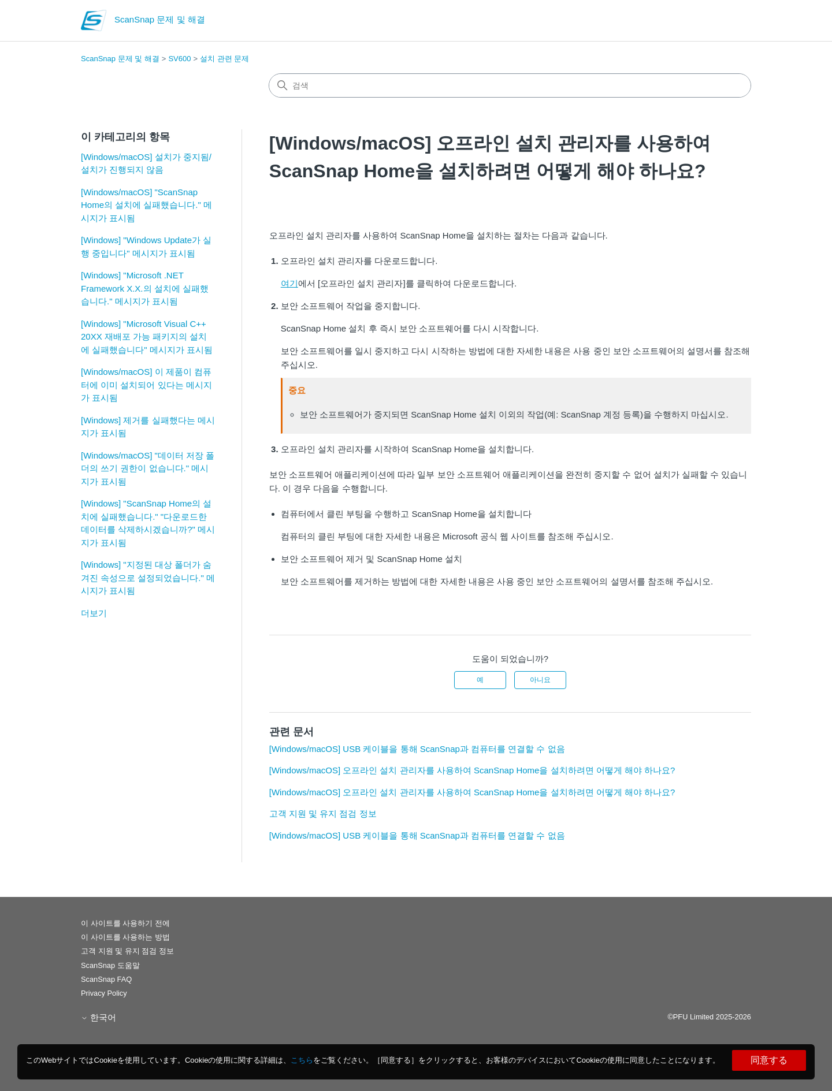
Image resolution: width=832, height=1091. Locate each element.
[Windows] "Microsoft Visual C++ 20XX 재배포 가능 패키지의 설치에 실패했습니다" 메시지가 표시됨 (147, 337)
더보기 (94, 613)
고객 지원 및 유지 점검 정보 (323, 813)
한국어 (98, 1017)
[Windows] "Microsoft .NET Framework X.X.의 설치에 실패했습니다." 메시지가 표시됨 (145, 288)
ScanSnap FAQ (106, 979)
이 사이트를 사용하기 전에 (125, 923)
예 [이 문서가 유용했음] (480, 680)
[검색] (510, 85)
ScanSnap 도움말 (110, 965)
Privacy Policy (104, 993)
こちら (302, 1060)
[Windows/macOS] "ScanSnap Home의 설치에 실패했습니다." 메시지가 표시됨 (146, 205)
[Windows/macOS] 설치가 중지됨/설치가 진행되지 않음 (146, 163)
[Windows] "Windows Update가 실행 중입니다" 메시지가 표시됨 (146, 246)
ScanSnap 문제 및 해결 (120, 58)
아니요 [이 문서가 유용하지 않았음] (540, 680)
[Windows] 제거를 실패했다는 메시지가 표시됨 (148, 426)
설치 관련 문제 (224, 58)
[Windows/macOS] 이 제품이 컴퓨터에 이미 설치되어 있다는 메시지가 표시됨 (146, 385)
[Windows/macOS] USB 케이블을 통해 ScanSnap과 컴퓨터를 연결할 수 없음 (417, 749)
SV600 (179, 58)
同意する (769, 1060)
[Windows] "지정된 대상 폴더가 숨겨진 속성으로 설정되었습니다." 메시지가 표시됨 (148, 577)
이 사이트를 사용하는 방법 (125, 937)
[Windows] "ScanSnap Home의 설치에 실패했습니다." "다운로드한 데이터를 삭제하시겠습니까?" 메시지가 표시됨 (148, 523)
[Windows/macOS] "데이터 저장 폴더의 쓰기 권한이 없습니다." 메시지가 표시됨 (147, 468)
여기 (289, 283)
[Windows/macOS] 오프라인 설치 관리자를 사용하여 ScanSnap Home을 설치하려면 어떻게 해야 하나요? (472, 770)
